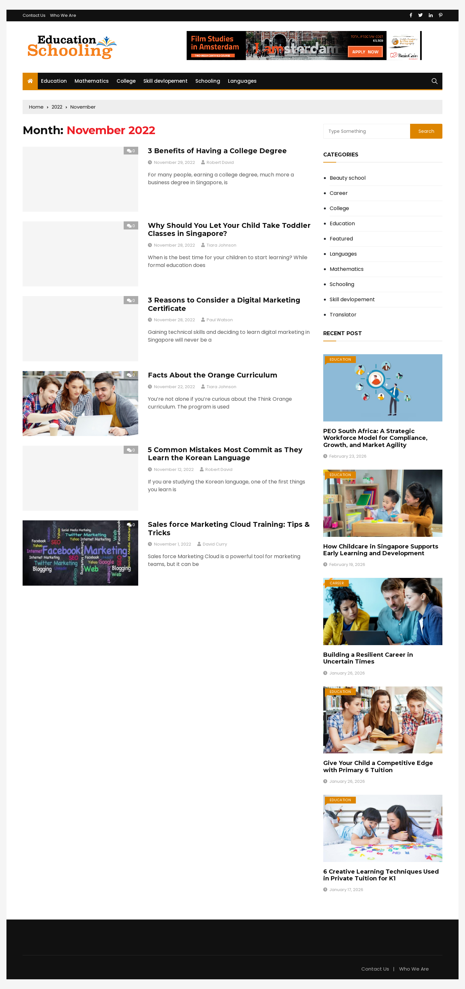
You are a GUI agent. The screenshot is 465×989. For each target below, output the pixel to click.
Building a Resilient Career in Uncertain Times (368, 658)
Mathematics (92, 81)
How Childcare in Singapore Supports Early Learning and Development (380, 550)
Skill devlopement (165, 81)
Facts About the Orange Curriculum (212, 375)
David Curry (215, 544)
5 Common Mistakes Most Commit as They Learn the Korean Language (225, 454)
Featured (341, 238)
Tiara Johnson (221, 245)
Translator (343, 314)
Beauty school (348, 178)
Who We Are (63, 15)
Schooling (207, 81)
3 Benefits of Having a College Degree (217, 151)
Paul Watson (220, 320)
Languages (242, 81)
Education (54, 81)
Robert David (220, 162)
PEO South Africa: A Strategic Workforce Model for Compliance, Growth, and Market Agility (375, 438)
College (126, 81)
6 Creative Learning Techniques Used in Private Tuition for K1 (381, 875)
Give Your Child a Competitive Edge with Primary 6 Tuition (378, 767)
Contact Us (34, 15)
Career (339, 193)
